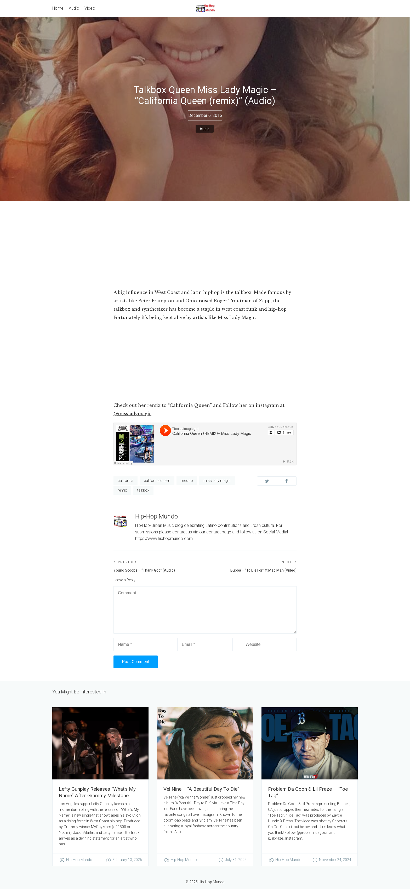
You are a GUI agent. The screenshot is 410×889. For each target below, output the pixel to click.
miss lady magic (217, 480)
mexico (187, 480)
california (125, 480)
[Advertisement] (205, 240)
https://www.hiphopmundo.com (164, 538)
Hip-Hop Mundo (156, 516)
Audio (204, 129)
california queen (157, 480)
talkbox (143, 490)
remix (122, 490)
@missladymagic (132, 413)
